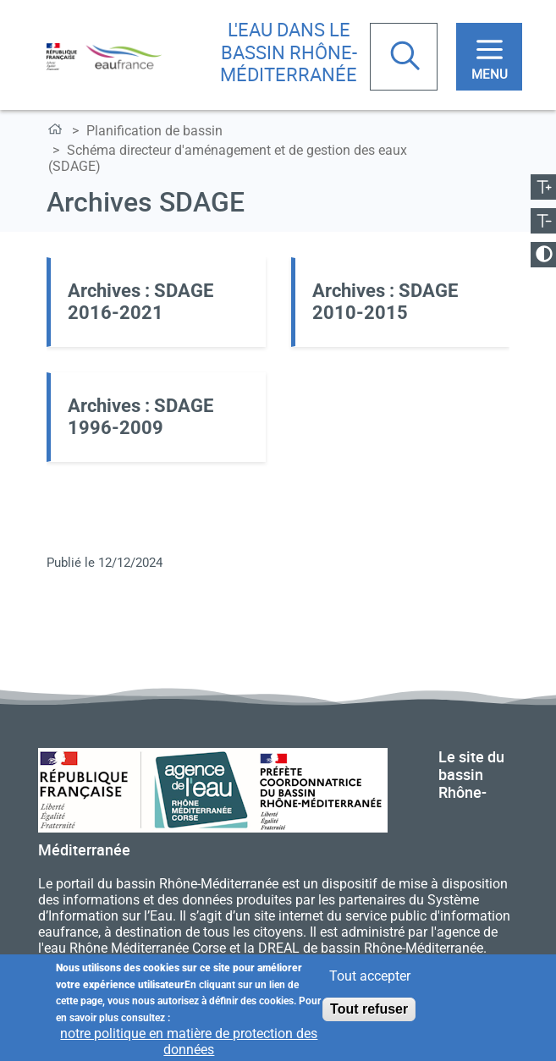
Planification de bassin (154, 131)
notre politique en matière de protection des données (188, 1041)
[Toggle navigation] (489, 57)
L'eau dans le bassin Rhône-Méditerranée (288, 51)
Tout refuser (369, 1009)
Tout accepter (369, 976)
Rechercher (407, 57)
